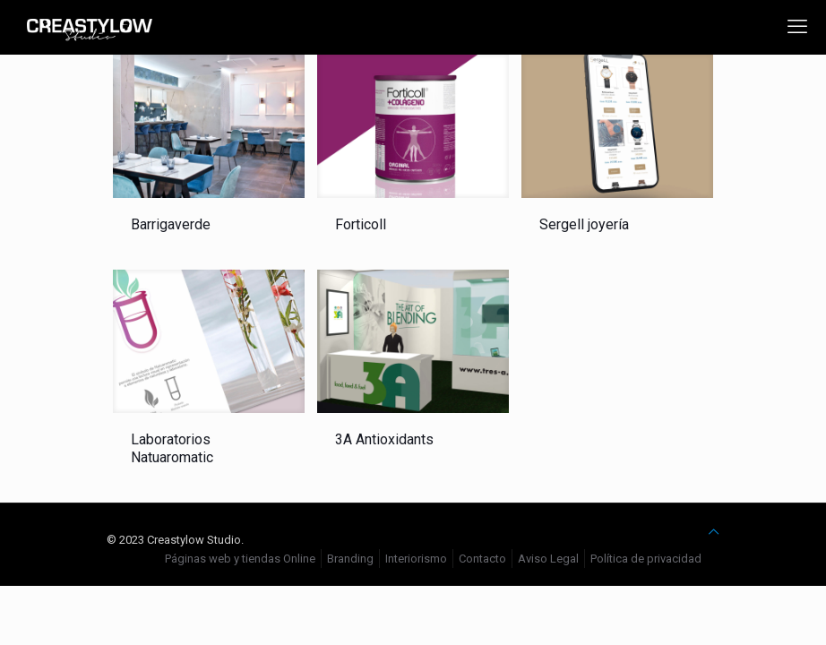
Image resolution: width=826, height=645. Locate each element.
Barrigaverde (171, 224)
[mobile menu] (797, 27)
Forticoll (360, 224)
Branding (350, 558)
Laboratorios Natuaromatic (172, 448)
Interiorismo (416, 558)
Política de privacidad (645, 558)
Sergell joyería (584, 224)
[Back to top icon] (713, 531)
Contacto (482, 558)
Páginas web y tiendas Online (240, 558)
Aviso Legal (548, 558)
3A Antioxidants (384, 439)
